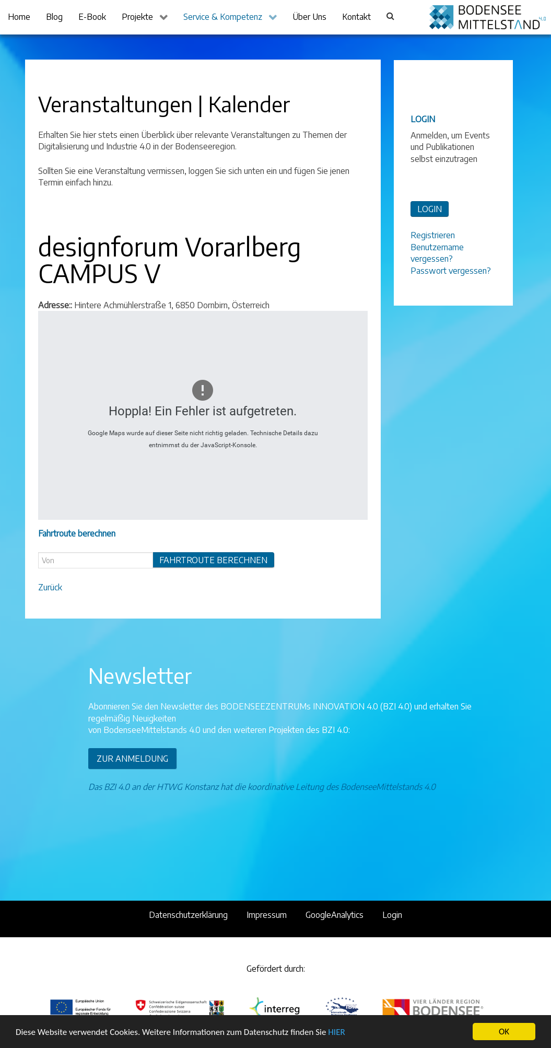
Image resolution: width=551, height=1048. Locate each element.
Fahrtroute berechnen (213, 560)
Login (392, 915)
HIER (336, 1032)
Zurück (50, 587)
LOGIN (429, 209)
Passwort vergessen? (451, 270)
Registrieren (433, 235)
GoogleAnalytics (335, 915)
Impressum (267, 915)
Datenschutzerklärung (188, 915)
